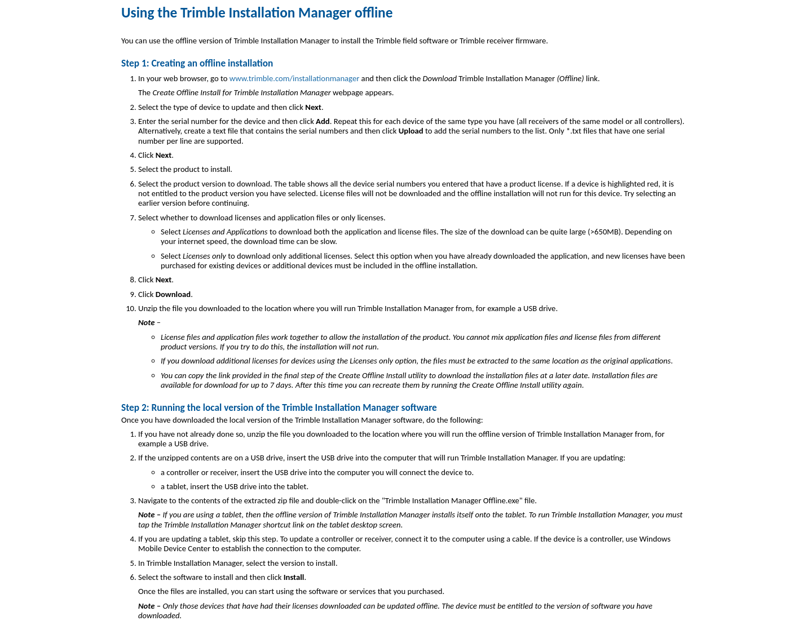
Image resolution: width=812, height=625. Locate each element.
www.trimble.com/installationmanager (295, 78)
